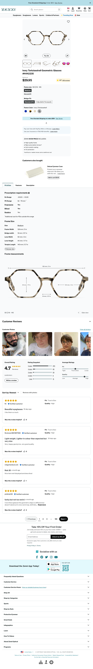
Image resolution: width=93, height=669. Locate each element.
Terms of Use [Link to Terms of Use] (18, 655)
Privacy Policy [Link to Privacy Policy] (26, 655)
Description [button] (30, 185)
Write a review (11, 380)
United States (27, 652)
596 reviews (66, 80)
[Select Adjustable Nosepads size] (43, 101)
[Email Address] (39, 537)
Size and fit (27, 94)
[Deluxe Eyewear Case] (35, 172)
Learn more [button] (53, 131)
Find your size (9, 249)
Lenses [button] (35, 15)
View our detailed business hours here (34, 587)
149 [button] (56, 519)
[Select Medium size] (28, 90)
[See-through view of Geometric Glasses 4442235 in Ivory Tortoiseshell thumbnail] (56, 63)
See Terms (58, 3)
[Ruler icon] (67, 56)
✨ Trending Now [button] (67, 15)
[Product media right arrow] (69, 39)
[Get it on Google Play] (53, 569)
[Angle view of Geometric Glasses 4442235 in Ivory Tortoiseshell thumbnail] (46, 63)
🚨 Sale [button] (77, 15)
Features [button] (19, 185)
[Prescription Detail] (29, 193)
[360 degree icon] (26, 56)
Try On (46, 56)
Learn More (55, 129)
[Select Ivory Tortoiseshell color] (39, 111)
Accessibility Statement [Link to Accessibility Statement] (71, 655)
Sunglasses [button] (27, 15)
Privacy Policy (31, 545)
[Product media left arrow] (24, 39)
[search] (43, 9)
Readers (8, 212)
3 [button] (46, 519)
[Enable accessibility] (90, 334)
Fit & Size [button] (8, 185)
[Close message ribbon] (90, 3)
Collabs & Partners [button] (52, 15)
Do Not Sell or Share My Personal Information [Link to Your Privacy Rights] (46, 657)
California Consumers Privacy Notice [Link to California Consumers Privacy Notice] (41, 655)
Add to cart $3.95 (53, 177)
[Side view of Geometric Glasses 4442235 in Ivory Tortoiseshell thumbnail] (36, 63)
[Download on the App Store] (53, 564)
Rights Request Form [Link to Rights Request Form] (58, 655)
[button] (59, 9)
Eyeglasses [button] (17, 15)
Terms (39, 545)
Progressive (9, 205)
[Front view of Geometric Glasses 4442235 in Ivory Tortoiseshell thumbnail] (27, 63)
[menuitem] (46, 15)
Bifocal (7, 208)
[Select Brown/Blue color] (25, 111)
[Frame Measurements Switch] (79, 312)
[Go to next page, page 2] (63, 519)
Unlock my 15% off (58, 537)
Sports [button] (41, 15)
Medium (20, 225)
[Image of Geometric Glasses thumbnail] (66, 63)
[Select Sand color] (35, 111)
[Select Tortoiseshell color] (30, 111)
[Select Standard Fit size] (29, 101)
